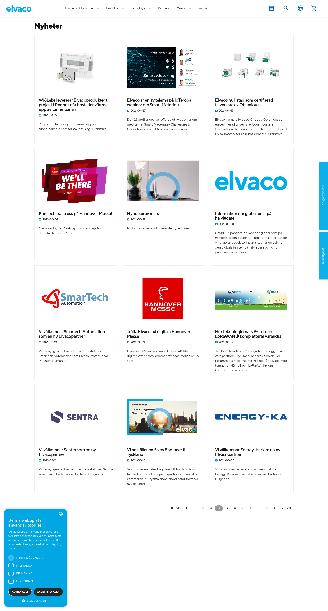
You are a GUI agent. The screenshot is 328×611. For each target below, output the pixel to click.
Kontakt (203, 8)
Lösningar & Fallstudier (80, 8)
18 (250, 508)
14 (219, 508)
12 (203, 508)
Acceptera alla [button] (48, 591)
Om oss (182, 8)
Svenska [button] (300, 8)
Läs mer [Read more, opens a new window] (12, 549)
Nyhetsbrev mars (143, 214)
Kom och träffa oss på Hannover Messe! (75, 214)
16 (234, 508)
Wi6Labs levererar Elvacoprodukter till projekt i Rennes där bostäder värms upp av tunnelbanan (74, 105)
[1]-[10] (175, 508)
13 (211, 508)
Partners (163, 8)
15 (227, 508)
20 (266, 508)
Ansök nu (302, 216)
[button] (35, 601)
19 (258, 508)
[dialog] (35, 558)
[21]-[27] (286, 508)
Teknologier (138, 8)
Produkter (112, 8)
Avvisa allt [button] (20, 591)
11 (195, 508)
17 (242, 508)
